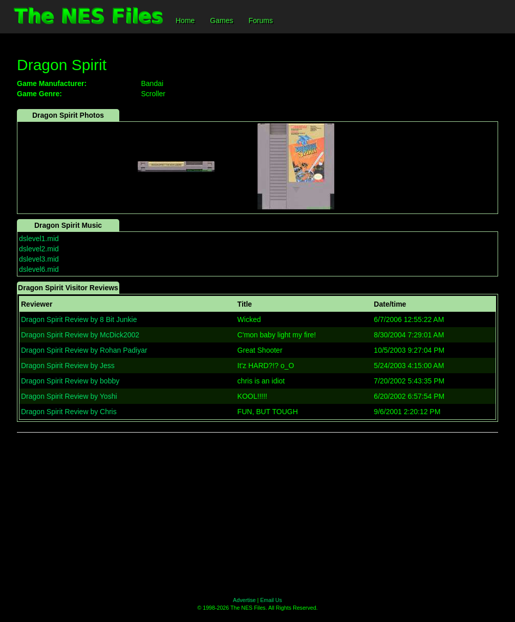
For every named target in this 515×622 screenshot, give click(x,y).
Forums (260, 20)
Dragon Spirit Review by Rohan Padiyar (84, 350)
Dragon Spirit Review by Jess (68, 365)
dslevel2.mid (39, 249)
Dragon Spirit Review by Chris (69, 411)
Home (185, 20)
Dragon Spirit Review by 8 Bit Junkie (79, 319)
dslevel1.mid (39, 238)
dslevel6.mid (39, 269)
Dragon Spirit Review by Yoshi (69, 396)
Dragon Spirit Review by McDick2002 (80, 335)
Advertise (244, 600)
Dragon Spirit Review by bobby (70, 381)
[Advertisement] (257, 514)
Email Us (271, 600)
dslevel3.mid (39, 259)
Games (221, 20)
